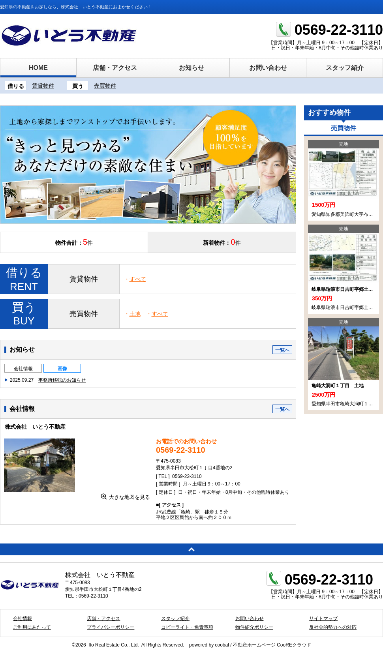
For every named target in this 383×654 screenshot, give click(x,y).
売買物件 (105, 85)
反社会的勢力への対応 (333, 627)
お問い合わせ (268, 67)
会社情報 (23, 368)
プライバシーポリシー (110, 627)
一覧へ (282, 350)
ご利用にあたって (32, 627)
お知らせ (191, 67)
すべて (138, 279)
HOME (38, 67)
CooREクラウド (294, 645)
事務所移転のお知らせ (62, 380)
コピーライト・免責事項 (187, 627)
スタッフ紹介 (345, 67)
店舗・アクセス (115, 67)
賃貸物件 (43, 85)
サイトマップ (323, 618)
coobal (222, 645)
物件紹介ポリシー (254, 627)
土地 (135, 314)
